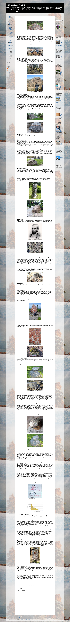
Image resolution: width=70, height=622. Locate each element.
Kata (9, 69)
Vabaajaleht (9, 71)
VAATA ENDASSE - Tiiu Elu (61, 72)
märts (10, 42)
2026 (9, 16)
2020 (9, 49)
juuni (10, 24)
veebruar (10, 43)
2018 (9, 52)
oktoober (10, 21)
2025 (9, 17)
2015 (9, 56)
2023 (9, 20)
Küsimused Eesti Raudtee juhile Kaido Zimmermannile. (11, 38)
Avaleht (34, 617)
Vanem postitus (50, 617)
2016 (9, 55)
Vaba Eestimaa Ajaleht (15, 5)
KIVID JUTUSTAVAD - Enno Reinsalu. (11, 29)
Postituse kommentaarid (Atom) (25, 619)
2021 (9, 48)
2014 (9, 58)
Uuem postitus (19, 617)
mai (10, 25)
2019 (9, 51)
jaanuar (10, 45)
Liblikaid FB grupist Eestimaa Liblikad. (11, 33)
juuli (10, 23)
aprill (10, 27)
